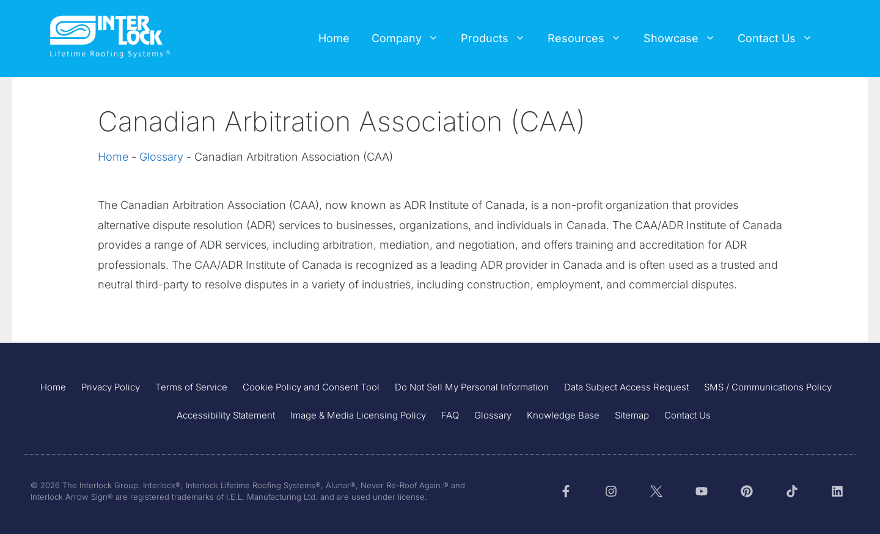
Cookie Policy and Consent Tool (311, 387)
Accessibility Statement (226, 415)
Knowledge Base (563, 415)
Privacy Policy (110, 387)
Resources (590, 38)
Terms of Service (191, 387)
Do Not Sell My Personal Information (472, 387)
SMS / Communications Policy (768, 387)
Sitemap (632, 415)
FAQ (450, 415)
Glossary (161, 156)
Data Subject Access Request (626, 387)
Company (411, 38)
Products (499, 38)
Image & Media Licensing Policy (358, 415)
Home (334, 38)
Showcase (685, 38)
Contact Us (781, 38)
